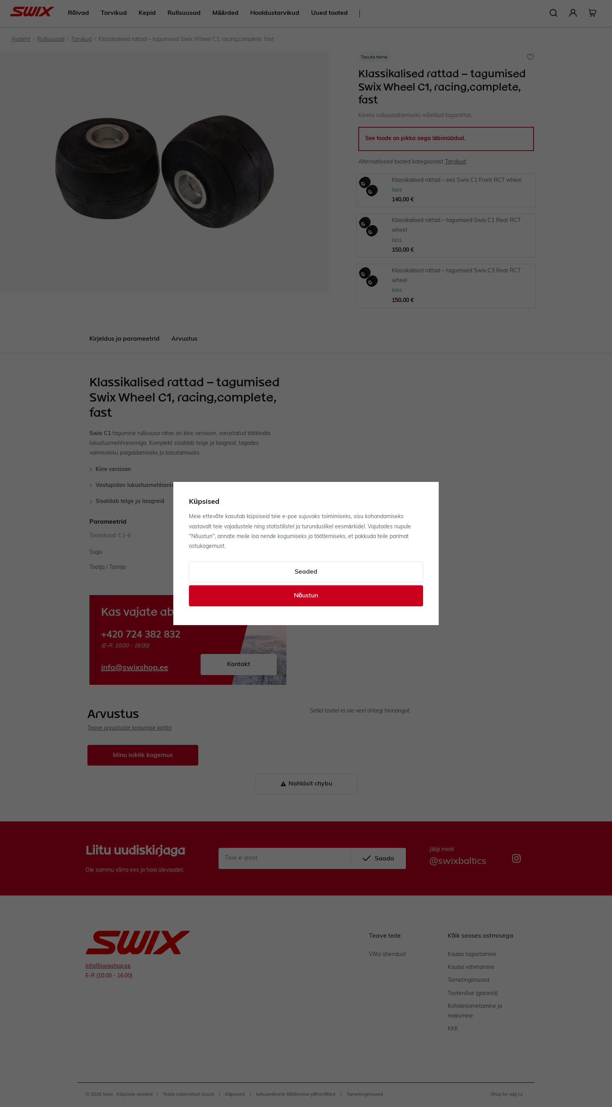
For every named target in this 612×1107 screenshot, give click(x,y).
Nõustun (306, 596)
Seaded (306, 572)
